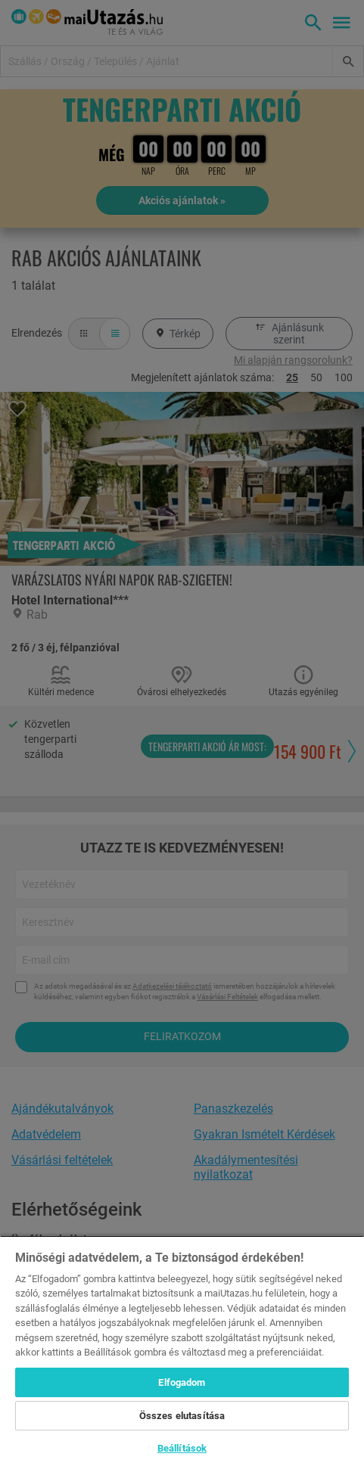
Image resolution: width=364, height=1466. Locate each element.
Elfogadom (181, 1382)
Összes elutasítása (182, 1415)
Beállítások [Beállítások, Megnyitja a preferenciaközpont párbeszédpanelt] (182, 1448)
